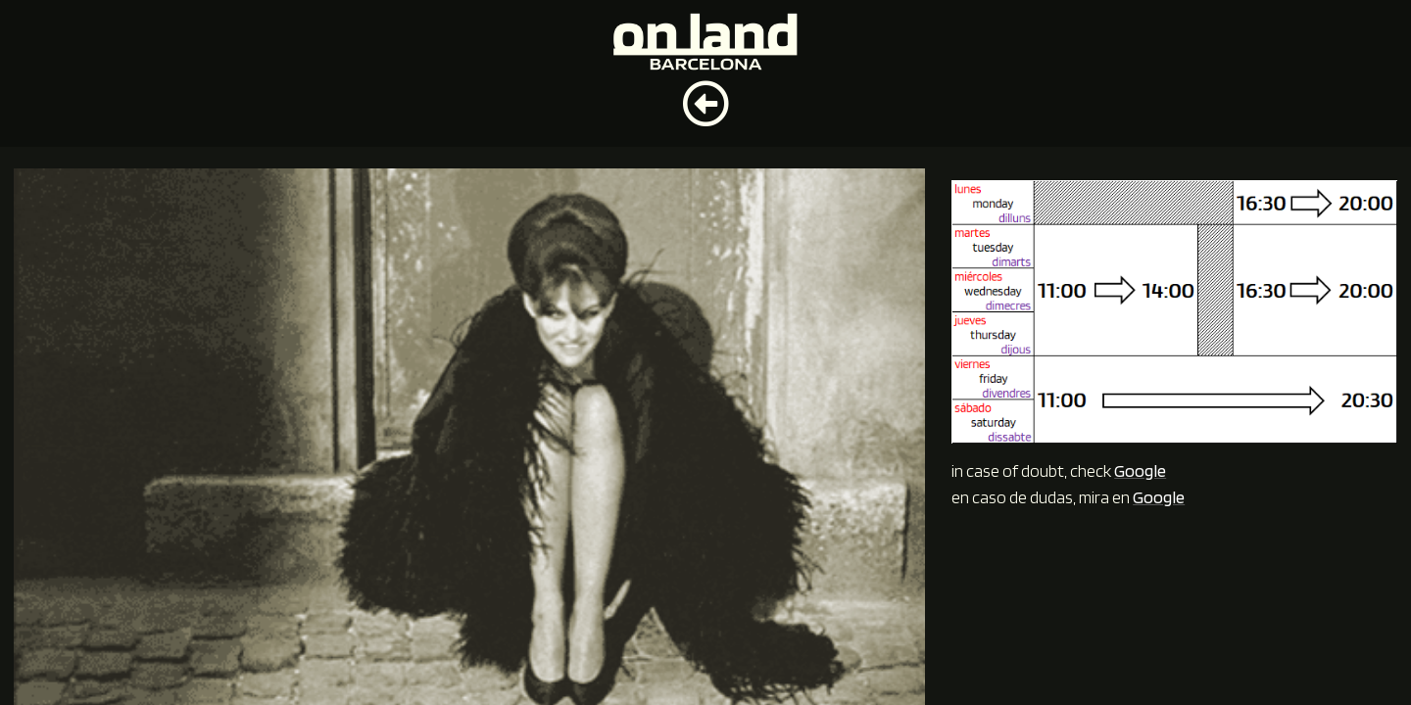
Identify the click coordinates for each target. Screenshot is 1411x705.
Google (1140, 470)
